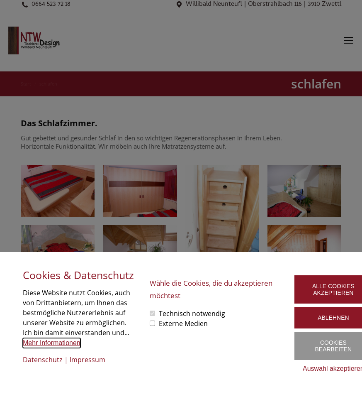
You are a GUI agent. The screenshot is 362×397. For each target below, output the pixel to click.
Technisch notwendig (192, 313)
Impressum (87, 359)
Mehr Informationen (51, 342)
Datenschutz (43, 359)
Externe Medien (183, 323)
